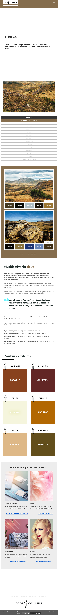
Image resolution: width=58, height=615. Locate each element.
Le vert (29, 132)
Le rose (29, 156)
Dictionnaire (32, 597)
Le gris (29, 153)
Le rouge (29, 129)
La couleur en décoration (18, 561)
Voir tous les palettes (28, 254)
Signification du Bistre (29, 120)
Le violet (29, 138)
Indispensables (42, 597)
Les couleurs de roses (44, 513)
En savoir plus (26, 613)
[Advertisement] (29, 19)
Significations (15, 597)
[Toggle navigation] (54, 2)
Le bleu (29, 123)
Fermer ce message (35, 613)
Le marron (29, 141)
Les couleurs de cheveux (43, 561)
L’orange (29, 135)
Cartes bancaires (11, 503)
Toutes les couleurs (29, 159)
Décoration (9, 551)
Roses (32, 503)
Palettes (24, 597)
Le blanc (29, 150)
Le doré (29, 144)
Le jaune (29, 126)
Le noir (29, 147)
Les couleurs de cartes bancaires (16, 513)
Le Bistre (29, 117)
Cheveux (33, 551)
